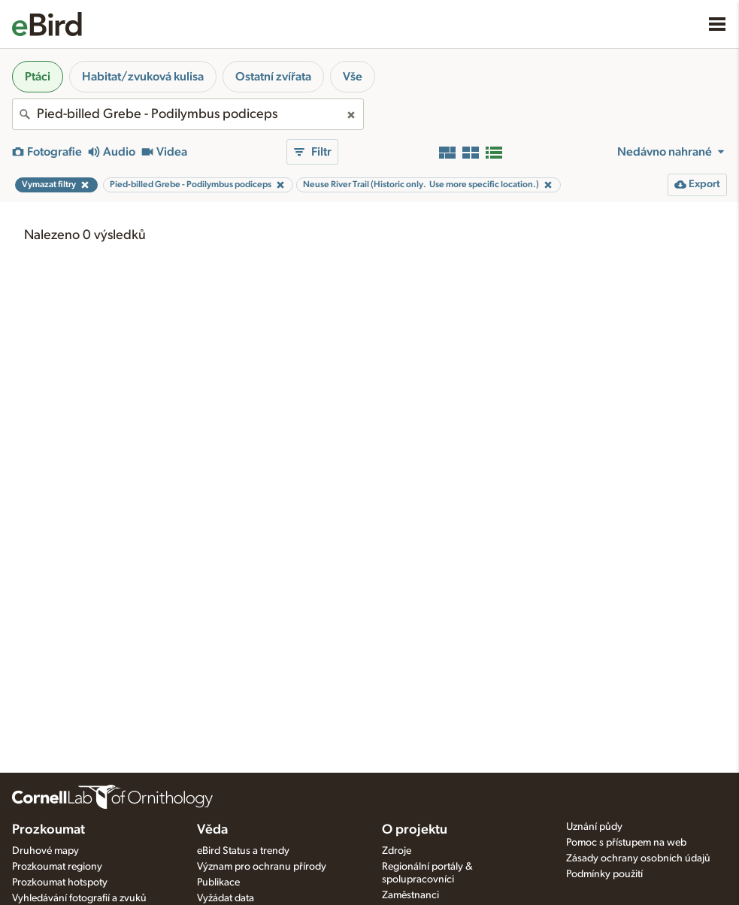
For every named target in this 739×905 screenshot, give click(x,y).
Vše (352, 77)
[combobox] (188, 114)
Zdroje (396, 851)
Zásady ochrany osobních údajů (638, 858)
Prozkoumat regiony (57, 866)
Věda (212, 830)
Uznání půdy (594, 827)
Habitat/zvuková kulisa (143, 77)
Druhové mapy (45, 851)
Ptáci (37, 77)
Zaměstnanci (410, 895)
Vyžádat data (225, 898)
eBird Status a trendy (243, 851)
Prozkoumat (48, 830)
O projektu (414, 830)
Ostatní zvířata (273, 77)
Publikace (218, 882)
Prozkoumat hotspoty (60, 882)
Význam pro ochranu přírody (261, 866)
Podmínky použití (604, 874)
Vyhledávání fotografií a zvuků (79, 898)
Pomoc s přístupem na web (626, 842)
